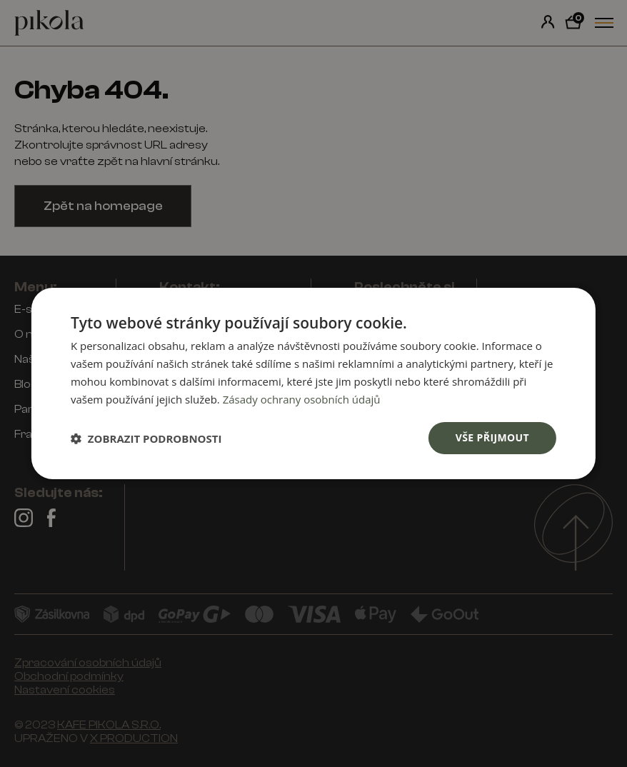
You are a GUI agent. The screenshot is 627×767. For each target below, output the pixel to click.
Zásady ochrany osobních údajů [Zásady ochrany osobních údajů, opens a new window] (302, 399)
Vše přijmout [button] (492, 437)
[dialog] (313, 383)
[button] (146, 438)
